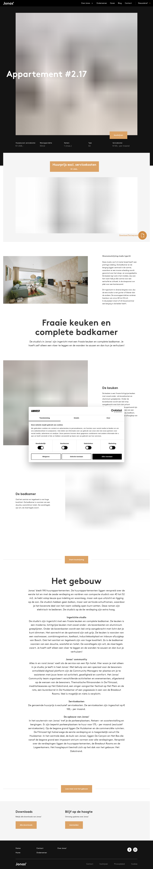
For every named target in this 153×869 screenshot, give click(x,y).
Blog (120, 3)
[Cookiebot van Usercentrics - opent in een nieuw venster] (112, 411)
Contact (128, 3)
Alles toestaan (107, 456)
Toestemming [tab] (44, 418)
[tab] (74, 166)
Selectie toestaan (76, 456)
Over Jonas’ (62, 848)
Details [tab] (76, 418)
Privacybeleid (119, 864)
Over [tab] (108, 418)
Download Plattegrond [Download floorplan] (133, 235)
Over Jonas (87, 3)
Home (18, 848)
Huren (112, 3)
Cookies (134, 864)
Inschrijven (104, 864)
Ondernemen (101, 3)
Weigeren (46, 456)
